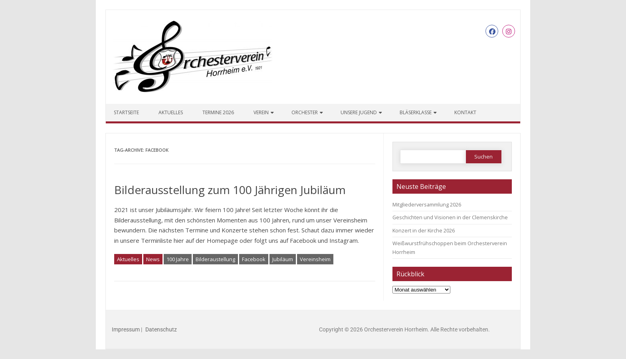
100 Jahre (177, 259)
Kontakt (465, 112)
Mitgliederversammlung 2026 (426, 204)
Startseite (126, 112)
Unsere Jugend (359, 112)
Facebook (253, 259)
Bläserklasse (416, 112)
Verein (261, 112)
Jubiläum (282, 259)
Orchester (304, 112)
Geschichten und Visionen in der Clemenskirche (450, 217)
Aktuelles (170, 112)
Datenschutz (161, 329)
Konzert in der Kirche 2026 (423, 230)
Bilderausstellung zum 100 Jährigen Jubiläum (230, 189)
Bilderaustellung (215, 259)
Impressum (126, 329)
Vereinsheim (315, 259)
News (153, 259)
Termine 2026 (218, 112)
